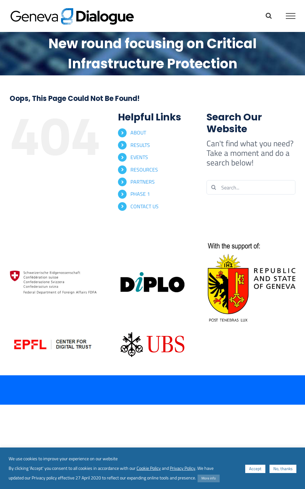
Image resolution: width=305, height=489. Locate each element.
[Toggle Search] (269, 15)
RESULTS (140, 145)
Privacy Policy (182, 468)
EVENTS (139, 157)
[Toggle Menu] (291, 16)
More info (208, 478)
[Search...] (251, 187)
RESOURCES (144, 169)
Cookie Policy (149, 468)
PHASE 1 (140, 194)
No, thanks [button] (283, 468)
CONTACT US (144, 206)
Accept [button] (255, 468)
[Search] (214, 187)
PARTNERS (142, 182)
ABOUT (138, 132)
